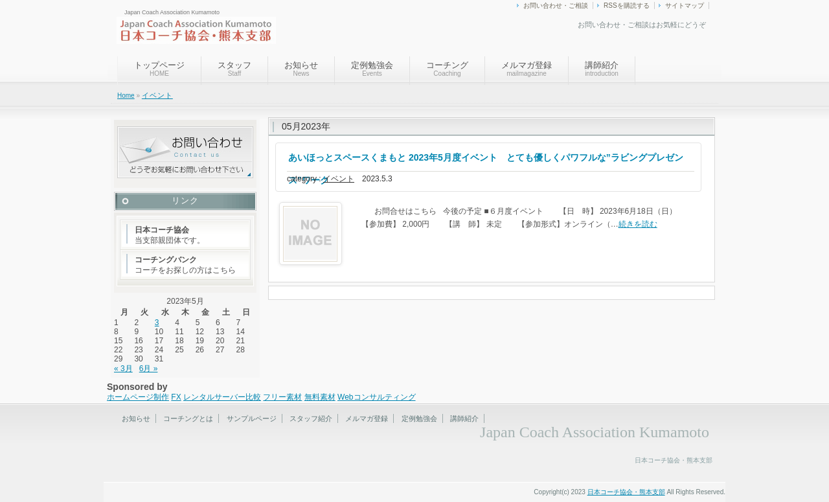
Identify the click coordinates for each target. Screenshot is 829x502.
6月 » (148, 368)
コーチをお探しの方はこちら (185, 265)
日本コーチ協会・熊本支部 (626, 492)
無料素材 (319, 397)
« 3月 (123, 368)
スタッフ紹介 (311, 418)
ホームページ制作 (138, 397)
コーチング (447, 68)
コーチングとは (188, 418)
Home (126, 95)
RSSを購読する (627, 5)
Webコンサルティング (376, 397)
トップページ (159, 68)
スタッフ (234, 68)
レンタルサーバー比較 (222, 397)
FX (176, 397)
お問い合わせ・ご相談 (555, 5)
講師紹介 (602, 68)
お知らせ (301, 68)
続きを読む (638, 224)
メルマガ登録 (526, 68)
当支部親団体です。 (170, 235)
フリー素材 (282, 397)
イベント (157, 95)
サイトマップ (684, 5)
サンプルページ (252, 418)
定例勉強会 (372, 68)
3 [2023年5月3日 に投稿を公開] (157, 322)
